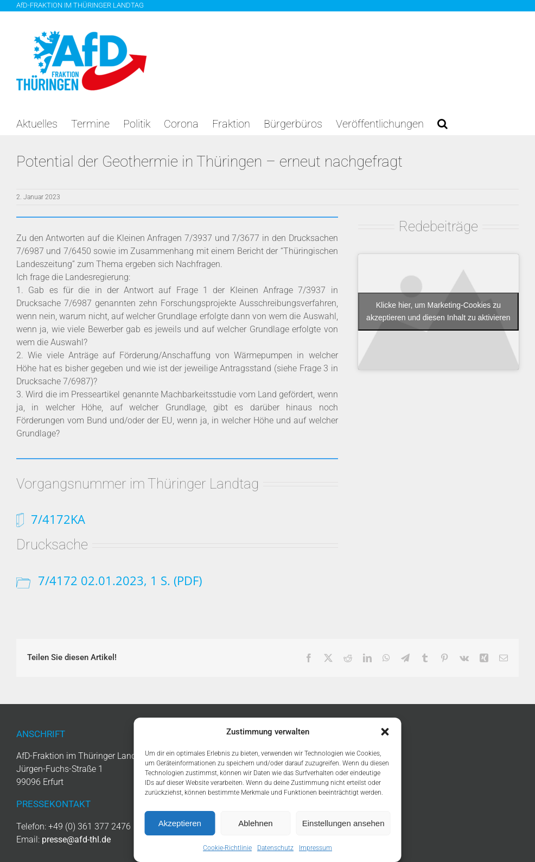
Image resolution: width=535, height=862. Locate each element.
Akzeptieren (179, 823)
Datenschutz (275, 848)
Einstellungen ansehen (343, 823)
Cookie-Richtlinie (227, 848)
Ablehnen (255, 823)
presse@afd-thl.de (76, 839)
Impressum (315, 848)
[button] (385, 731)
